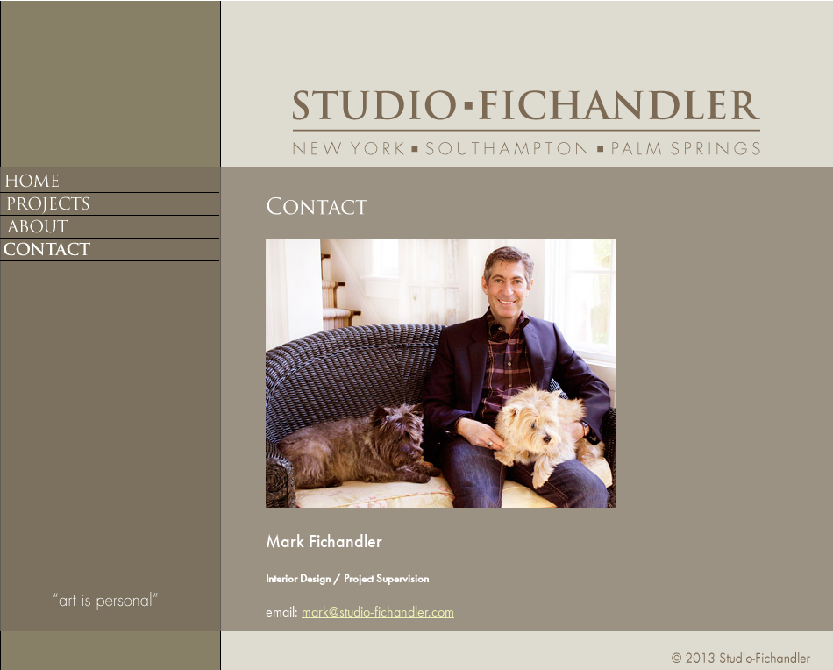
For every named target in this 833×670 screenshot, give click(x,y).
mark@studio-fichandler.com (378, 611)
